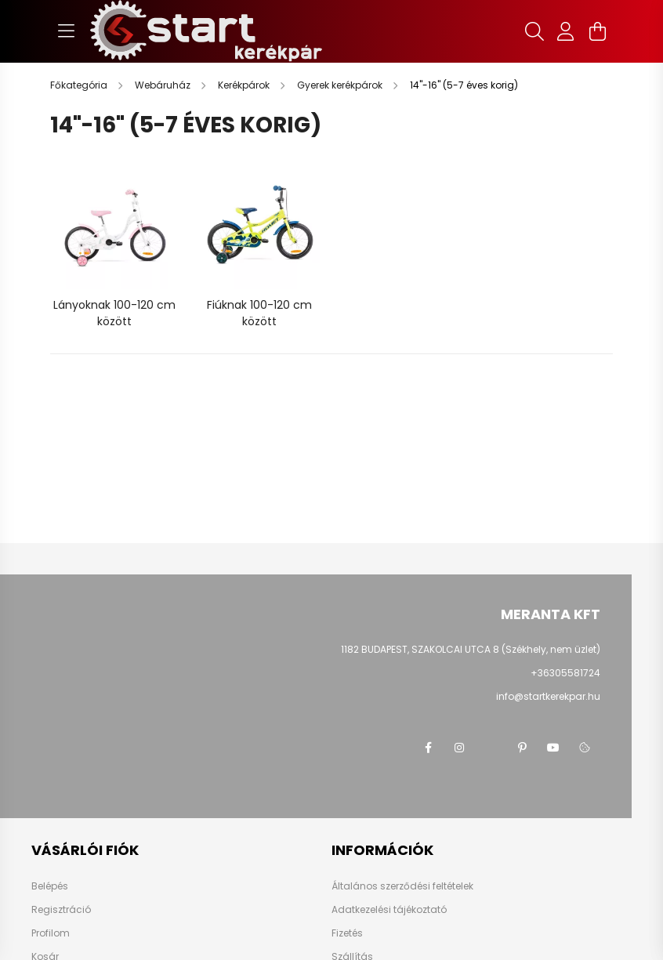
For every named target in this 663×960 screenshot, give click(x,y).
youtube (553, 747)
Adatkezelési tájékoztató (389, 909)
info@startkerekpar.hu (548, 696)
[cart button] (597, 31)
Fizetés (347, 933)
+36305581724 (565, 672)
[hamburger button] (66, 31)
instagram (459, 747)
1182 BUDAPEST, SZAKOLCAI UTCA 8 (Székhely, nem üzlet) (470, 649)
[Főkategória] (80, 85)
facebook (428, 747)
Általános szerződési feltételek (402, 886)
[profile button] (565, 31)
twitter (490, 747)
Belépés (49, 886)
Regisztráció (61, 909)
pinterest (522, 747)
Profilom (50, 933)
